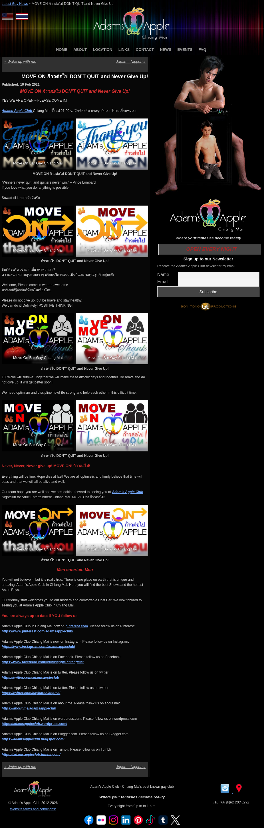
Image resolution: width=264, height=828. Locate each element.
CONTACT (145, 49)
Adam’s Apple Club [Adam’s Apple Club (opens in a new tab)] (127, 492)
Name (163, 274)
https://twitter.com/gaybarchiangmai (31, 693)
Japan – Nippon (131, 61)
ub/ (38, 647)
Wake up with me (20, 61)
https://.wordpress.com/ (34, 724)
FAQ (202, 49)
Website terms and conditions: (33, 809)
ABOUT (80, 49)
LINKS (124, 49)
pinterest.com (76, 626)
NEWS (165, 49)
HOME (61, 49)
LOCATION (102, 49)
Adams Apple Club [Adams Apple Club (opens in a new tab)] (17, 111)
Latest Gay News (15, 4)
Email (162, 281)
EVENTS (184, 49)
